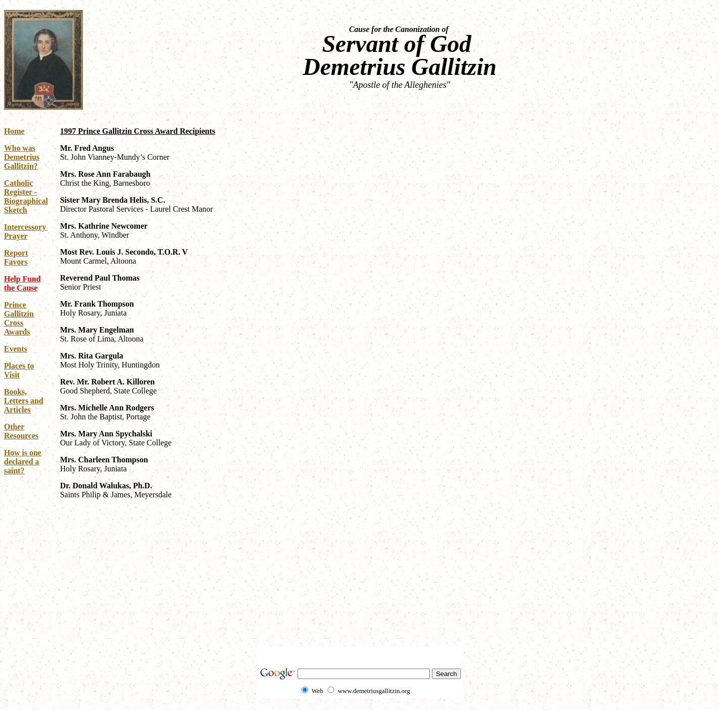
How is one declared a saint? (22, 461)
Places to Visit (19, 370)
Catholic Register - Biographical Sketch (26, 196)
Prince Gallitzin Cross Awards (19, 318)
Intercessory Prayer (26, 231)
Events (15, 349)
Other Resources (21, 431)
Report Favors (16, 257)
